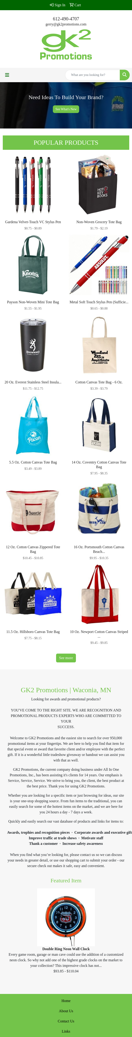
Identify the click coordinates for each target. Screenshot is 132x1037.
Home (65, 1001)
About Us (66, 1011)
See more (66, 658)
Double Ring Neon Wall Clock (66, 949)
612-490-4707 (66, 18)
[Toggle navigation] (7, 75)
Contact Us (66, 1021)
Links (66, 1031)
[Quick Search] (92, 75)
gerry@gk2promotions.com (66, 24)
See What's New (66, 109)
